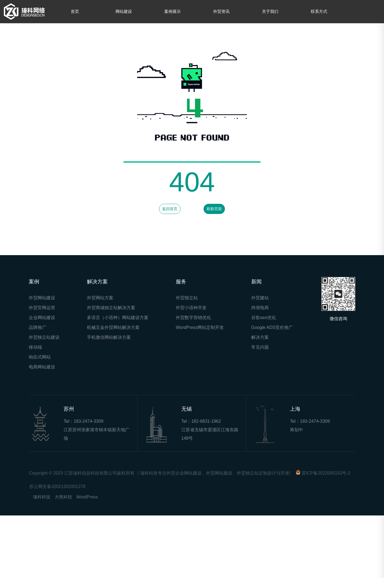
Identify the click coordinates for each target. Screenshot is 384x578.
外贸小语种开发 (191, 307)
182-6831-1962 (206, 421)
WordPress (87, 497)
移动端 (35, 347)
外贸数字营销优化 (193, 317)
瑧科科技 (41, 497)
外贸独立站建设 (44, 337)
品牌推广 (37, 327)
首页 (75, 11)
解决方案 (260, 337)
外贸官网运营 (42, 307)
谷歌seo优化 (263, 317)
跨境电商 (260, 307)
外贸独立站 (187, 297)
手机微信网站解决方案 (109, 337)
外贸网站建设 (42, 297)
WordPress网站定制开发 (200, 327)
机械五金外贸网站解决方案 (113, 327)
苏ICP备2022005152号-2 (326, 473)
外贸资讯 (221, 11)
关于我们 (270, 11)
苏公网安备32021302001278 (57, 486)
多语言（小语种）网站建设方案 (117, 317)
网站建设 (123, 11)
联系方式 (319, 11)
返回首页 (169, 209)
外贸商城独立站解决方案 (111, 307)
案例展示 (172, 11)
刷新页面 (214, 209)
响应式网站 (40, 357)
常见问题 (260, 347)
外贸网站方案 (100, 297)
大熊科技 (63, 497)
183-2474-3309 (88, 421)
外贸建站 (260, 297)
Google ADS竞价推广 (272, 327)
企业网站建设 (42, 317)
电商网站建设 (42, 367)
